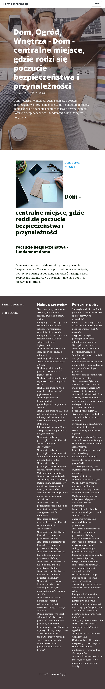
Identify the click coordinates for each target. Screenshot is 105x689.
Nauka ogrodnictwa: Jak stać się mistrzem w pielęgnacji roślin (52, 381)
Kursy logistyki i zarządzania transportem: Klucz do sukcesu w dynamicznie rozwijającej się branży (52, 327)
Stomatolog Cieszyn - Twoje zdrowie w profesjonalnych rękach (87, 587)
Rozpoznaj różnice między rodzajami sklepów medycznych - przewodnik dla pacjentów (86, 648)
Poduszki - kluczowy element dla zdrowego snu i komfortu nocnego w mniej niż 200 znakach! (87, 327)
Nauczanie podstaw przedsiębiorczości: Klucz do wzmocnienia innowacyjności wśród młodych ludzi (52, 455)
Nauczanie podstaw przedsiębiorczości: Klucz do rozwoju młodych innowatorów (52, 523)
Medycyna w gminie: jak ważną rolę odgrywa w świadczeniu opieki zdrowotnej (84, 501)
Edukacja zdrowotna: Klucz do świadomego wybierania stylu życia (51, 420)
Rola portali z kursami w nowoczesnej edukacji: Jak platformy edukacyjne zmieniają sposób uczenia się (87, 599)
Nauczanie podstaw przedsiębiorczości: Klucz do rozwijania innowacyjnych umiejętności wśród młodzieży (52, 509)
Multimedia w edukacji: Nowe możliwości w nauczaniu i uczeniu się (52, 496)
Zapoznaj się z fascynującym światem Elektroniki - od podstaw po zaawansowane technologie (87, 612)
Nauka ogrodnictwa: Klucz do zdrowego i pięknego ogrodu (52, 412)
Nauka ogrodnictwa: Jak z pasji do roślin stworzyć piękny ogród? (50, 371)
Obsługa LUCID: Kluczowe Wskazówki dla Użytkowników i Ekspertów (86, 636)
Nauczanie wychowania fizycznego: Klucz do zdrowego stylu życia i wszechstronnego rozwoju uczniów (51, 588)
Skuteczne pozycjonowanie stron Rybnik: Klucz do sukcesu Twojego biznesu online (51, 314)
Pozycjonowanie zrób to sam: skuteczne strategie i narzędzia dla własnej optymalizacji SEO (86, 566)
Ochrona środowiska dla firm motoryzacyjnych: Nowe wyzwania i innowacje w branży (87, 661)
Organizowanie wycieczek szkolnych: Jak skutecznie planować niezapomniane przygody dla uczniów (50, 618)
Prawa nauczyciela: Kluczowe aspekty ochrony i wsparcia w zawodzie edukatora (52, 630)
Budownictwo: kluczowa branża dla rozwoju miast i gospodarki (86, 459)
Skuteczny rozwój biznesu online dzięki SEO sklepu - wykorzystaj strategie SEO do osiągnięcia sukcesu (86, 386)
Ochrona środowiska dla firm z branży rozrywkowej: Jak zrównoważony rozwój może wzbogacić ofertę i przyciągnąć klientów (87, 401)
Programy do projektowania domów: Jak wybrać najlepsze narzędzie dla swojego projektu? (87, 366)
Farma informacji (15, 4)
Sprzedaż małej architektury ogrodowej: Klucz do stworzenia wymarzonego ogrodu (87, 428)
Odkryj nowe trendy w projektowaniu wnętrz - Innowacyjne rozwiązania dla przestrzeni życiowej (87, 553)
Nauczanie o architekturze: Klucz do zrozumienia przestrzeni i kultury (51, 535)
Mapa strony (10, 312)
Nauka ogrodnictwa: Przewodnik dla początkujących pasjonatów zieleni (51, 402)
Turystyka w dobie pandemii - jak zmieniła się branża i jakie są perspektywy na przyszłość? (87, 314)
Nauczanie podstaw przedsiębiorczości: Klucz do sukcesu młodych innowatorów (52, 442)
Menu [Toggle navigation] (97, 4)
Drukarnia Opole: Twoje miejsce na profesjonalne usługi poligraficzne (85, 577)
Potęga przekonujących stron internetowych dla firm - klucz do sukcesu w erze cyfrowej (87, 415)
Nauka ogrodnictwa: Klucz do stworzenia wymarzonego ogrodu (52, 361)
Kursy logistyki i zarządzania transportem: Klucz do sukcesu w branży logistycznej (52, 340)
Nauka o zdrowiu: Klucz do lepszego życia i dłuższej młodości (51, 351)
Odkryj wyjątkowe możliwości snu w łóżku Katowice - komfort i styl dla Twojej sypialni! (87, 625)
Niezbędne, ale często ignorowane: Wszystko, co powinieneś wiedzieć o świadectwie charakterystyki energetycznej (87, 352)
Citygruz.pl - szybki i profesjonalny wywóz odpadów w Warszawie (84, 338)
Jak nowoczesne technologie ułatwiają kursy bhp (87, 376)
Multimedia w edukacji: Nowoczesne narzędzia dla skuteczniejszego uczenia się (52, 476)
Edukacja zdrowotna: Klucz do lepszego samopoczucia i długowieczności (52, 430)
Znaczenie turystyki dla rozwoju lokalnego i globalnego (84, 522)
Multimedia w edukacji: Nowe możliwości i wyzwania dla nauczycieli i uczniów (52, 486)
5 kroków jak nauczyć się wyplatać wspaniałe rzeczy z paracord (87, 469)
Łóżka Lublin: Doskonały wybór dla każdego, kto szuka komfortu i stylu (87, 512)
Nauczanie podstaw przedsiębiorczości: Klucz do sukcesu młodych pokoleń (52, 466)
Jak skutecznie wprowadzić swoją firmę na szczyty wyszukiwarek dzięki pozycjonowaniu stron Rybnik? (51, 643)
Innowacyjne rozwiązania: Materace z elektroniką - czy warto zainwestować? (87, 541)
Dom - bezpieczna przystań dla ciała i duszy (86, 452)
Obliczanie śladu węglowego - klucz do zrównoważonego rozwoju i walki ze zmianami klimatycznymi (87, 442)
